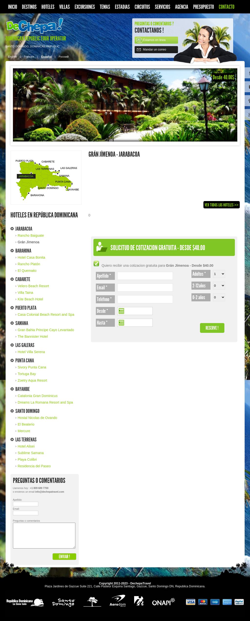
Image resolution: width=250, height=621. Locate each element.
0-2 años (198, 297)
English (12, 56)
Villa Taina (25, 293)
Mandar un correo (154, 49)
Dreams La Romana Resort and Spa (45, 402)
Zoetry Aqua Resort (32, 380)
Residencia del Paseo (34, 466)
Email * (102, 288)
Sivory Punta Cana (32, 367)
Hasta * (102, 323)
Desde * (102, 311)
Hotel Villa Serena (31, 352)
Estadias (122, 7)
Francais (29, 56)
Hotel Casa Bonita (31, 257)
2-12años (199, 286)
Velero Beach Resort (33, 286)
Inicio (12, 7)
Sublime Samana (31, 453)
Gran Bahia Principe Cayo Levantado (46, 330)
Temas (105, 7)
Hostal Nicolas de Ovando (37, 418)
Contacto (226, 7)
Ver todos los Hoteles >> (222, 205)
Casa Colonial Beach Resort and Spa (46, 314)
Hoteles (47, 7)
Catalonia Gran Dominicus (38, 396)
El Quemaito (27, 271)
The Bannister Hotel (33, 336)
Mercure (24, 431)
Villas (64, 7)
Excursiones (85, 7)
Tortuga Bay (27, 374)
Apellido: (16, 500)
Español (46, 56)
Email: (16, 509)
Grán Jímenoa (29, 242)
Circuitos (142, 7)
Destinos (29, 7)
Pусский (64, 56)
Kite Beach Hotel (30, 299)
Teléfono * (104, 299)
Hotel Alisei (26, 446)
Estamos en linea (154, 40)
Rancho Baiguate (31, 235)
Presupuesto (203, 7)
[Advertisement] (116, 187)
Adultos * (199, 274)
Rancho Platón (29, 264)
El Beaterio (26, 424)
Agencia (181, 7)
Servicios (162, 7)
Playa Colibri (27, 459)
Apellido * (104, 276)
